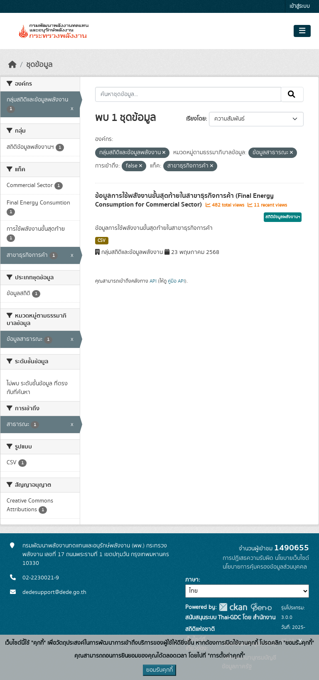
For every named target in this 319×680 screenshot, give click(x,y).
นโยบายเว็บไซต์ (292, 558)
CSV (102, 240)
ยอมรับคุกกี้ (159, 670)
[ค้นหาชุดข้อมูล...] (188, 94)
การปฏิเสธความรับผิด (248, 558)
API (153, 281)
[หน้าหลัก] (12, 64)
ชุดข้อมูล (39, 64)
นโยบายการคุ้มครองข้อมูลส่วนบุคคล (265, 567)
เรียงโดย (196, 119)
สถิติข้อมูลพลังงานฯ (282, 217)
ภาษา (192, 580)
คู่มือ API (176, 281)
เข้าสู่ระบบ (300, 6)
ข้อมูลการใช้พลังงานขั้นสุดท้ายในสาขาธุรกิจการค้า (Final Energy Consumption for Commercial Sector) (184, 200)
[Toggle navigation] (302, 31)
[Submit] (292, 94)
